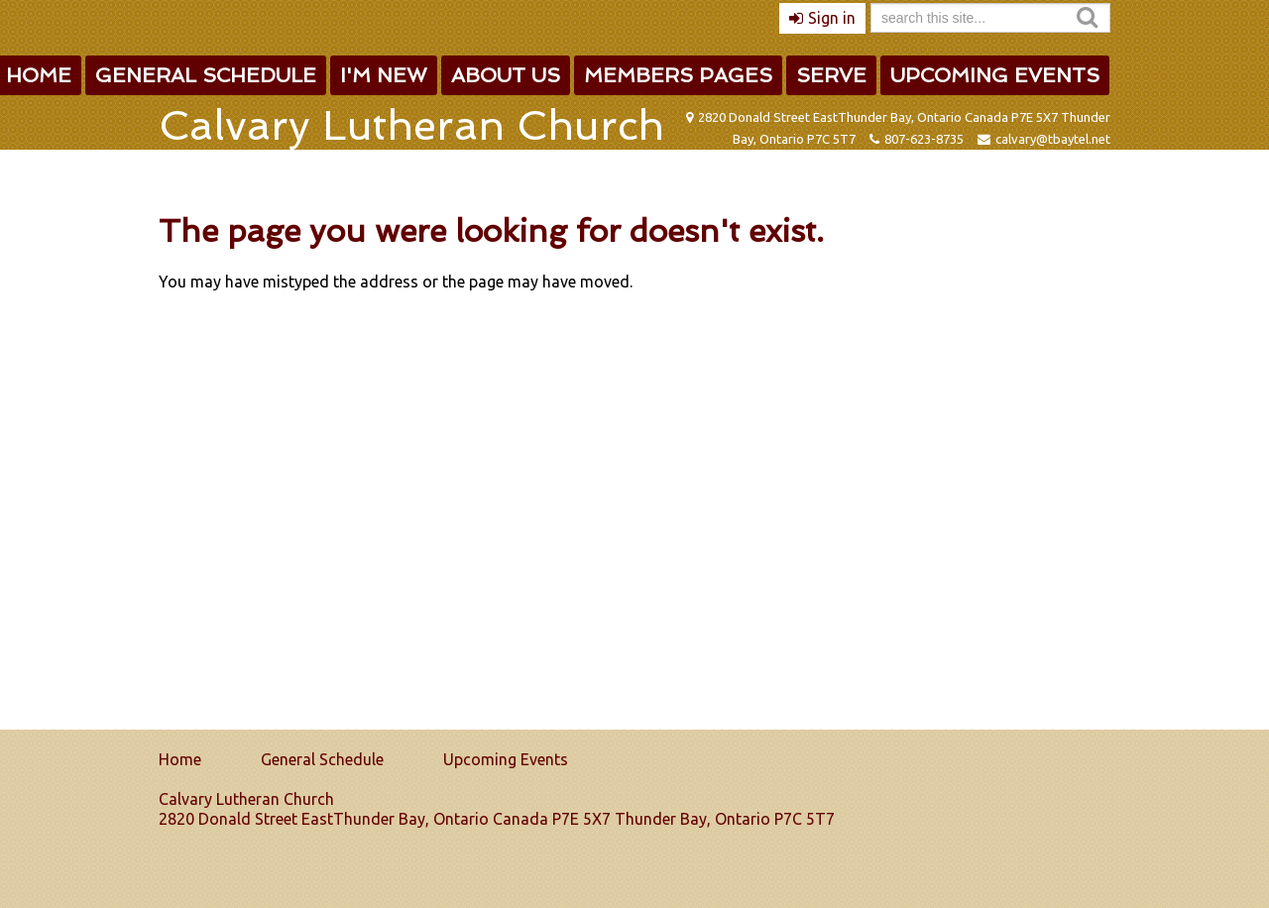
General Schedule (205, 75)
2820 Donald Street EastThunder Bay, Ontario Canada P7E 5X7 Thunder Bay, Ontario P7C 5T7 (497, 819)
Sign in (832, 18)
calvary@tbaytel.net (1052, 139)
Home (180, 759)
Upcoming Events (994, 75)
